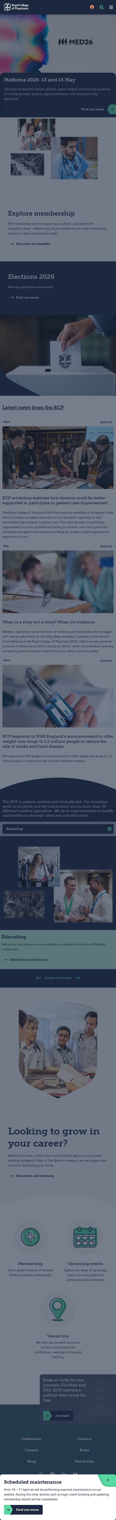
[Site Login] (92, 7)
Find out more (21, 1510)
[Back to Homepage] (29, 7)
